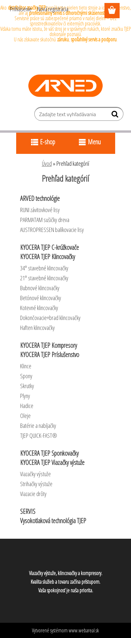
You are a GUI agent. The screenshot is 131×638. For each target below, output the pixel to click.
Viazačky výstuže (35, 474)
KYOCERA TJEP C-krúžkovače (49, 247)
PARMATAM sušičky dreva (44, 220)
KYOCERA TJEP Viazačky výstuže (52, 462)
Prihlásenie (21, 9)
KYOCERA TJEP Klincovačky (47, 256)
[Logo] (65, 85)
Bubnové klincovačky (39, 288)
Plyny (25, 396)
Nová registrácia (52, 9)
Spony (26, 376)
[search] (115, 115)
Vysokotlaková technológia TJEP (53, 520)
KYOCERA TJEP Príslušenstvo (49, 354)
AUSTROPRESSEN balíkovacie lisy (52, 230)
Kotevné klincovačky (39, 308)
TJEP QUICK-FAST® (38, 435)
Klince (25, 366)
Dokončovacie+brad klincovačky (50, 318)
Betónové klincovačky (40, 298)
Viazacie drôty (33, 494)
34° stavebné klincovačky (44, 268)
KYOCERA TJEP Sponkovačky (49, 453)
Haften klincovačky (37, 328)
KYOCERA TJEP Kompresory (48, 345)
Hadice (26, 406)
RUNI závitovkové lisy (40, 210)
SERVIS (27, 511)
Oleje (25, 416)
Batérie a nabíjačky (38, 426)
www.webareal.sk (84, 630)
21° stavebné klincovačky (44, 278)
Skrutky (27, 386)
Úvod (47, 163)
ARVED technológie (40, 198)
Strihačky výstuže (36, 484)
